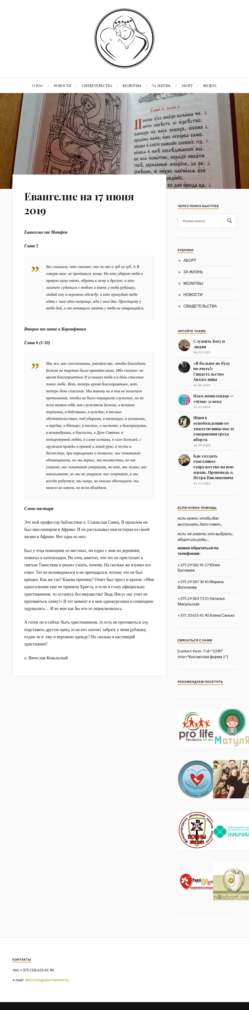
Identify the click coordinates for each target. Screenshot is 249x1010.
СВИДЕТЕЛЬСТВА (97, 85)
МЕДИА (210, 85)
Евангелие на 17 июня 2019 (80, 203)
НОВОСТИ (62, 85)
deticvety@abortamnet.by (47, 979)
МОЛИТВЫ (132, 85)
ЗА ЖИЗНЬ (161, 85)
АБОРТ (187, 85)
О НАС (37, 85)
